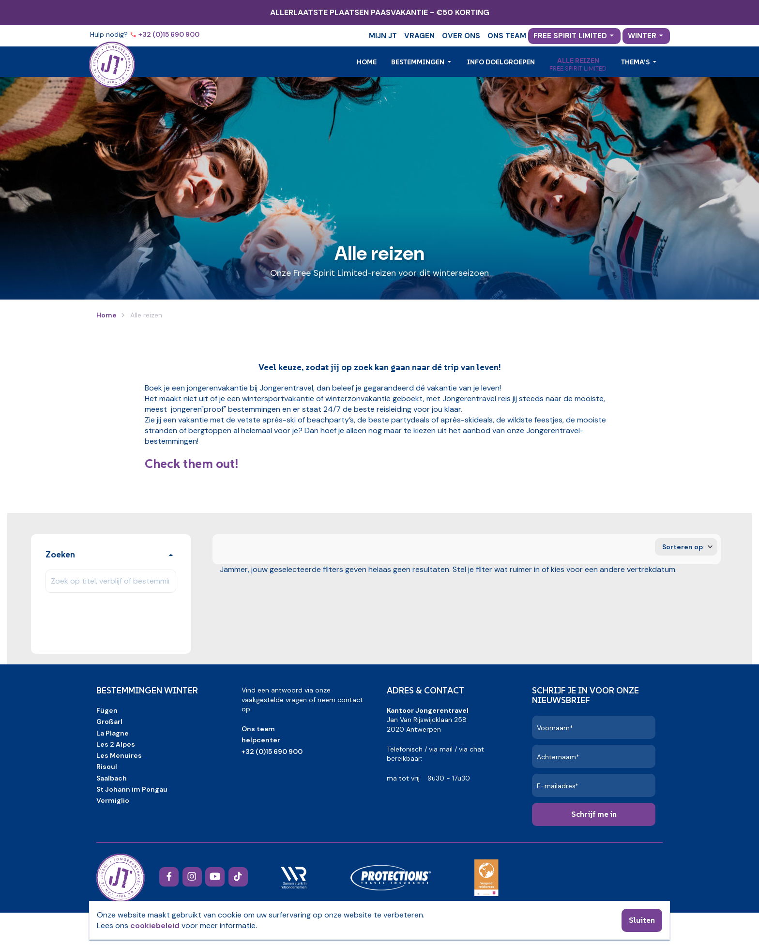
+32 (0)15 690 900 (169, 34)
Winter (642, 36)
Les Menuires (119, 755)
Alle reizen (578, 60)
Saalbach (111, 778)
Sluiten (642, 920)
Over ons (461, 36)
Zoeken (60, 554)
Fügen (107, 710)
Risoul (106, 766)
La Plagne (112, 733)
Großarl (109, 721)
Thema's (636, 62)
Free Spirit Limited (570, 36)
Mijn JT (383, 36)
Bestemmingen (418, 62)
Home (367, 62)
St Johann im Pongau (131, 789)
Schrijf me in (594, 814)
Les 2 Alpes (115, 744)
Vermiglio (112, 800)
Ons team (506, 36)
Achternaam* (558, 756)
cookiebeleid (155, 925)
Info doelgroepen (501, 62)
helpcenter (261, 740)
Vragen (419, 36)
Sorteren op (682, 546)
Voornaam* (555, 727)
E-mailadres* (557, 786)
